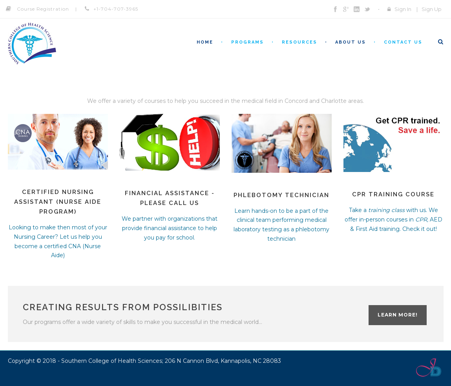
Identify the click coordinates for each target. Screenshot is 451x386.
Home (205, 42)
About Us (350, 42)
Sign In (402, 9)
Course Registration (43, 9)
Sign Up (432, 9)
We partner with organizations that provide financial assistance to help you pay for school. (169, 228)
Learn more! (398, 315)
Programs (247, 42)
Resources (299, 42)
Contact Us (403, 42)
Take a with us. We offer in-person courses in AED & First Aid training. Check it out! (393, 219)
